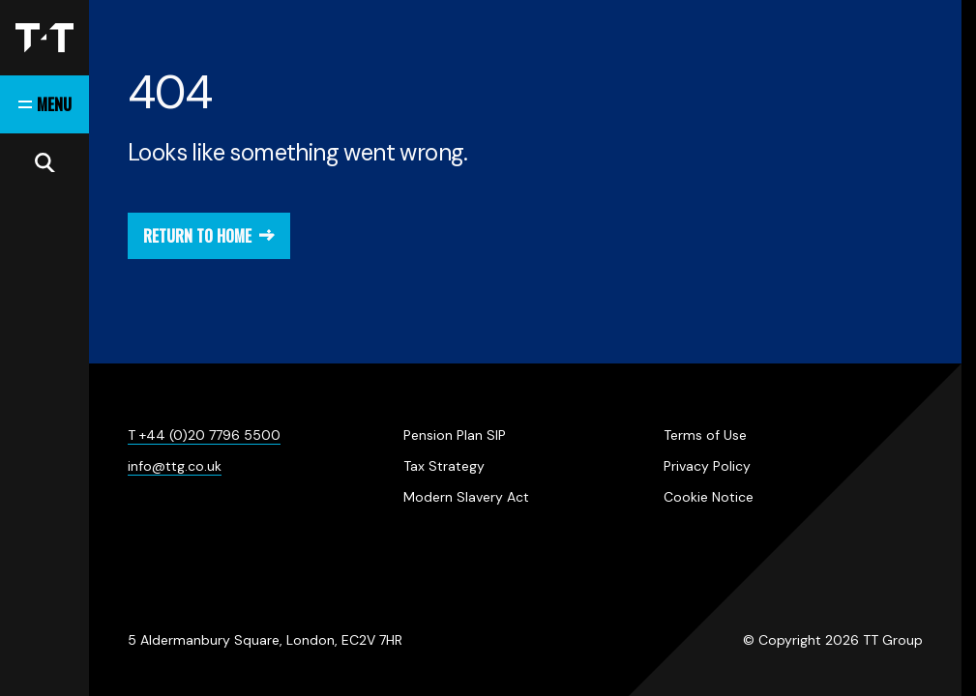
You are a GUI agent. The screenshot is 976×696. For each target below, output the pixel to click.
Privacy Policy (707, 466)
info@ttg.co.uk (175, 466)
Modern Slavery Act (466, 497)
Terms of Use (705, 435)
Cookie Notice (709, 497)
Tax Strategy (444, 466)
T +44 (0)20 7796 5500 (204, 435)
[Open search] (44, 162)
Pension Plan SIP (454, 435)
